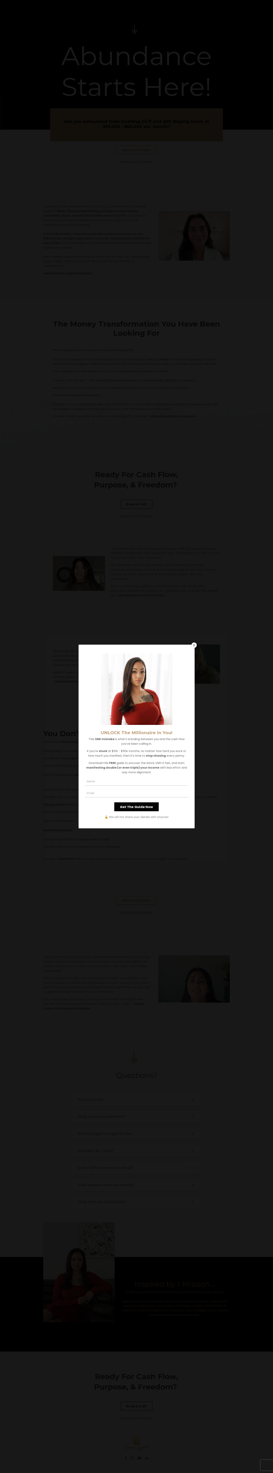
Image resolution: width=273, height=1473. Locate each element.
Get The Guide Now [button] (136, 807)
